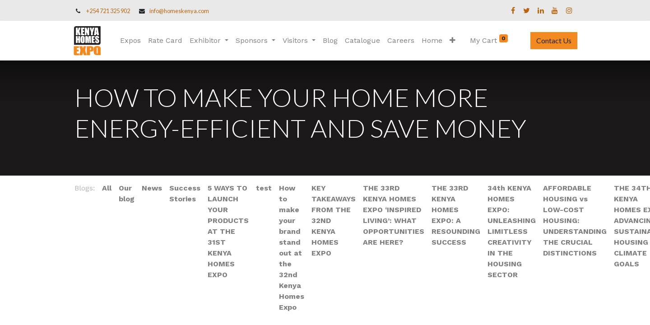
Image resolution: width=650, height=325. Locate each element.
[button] (454, 41)
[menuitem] (132, 41)
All (106, 188)
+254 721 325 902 (108, 10)
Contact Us (552, 40)
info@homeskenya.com (179, 10)
